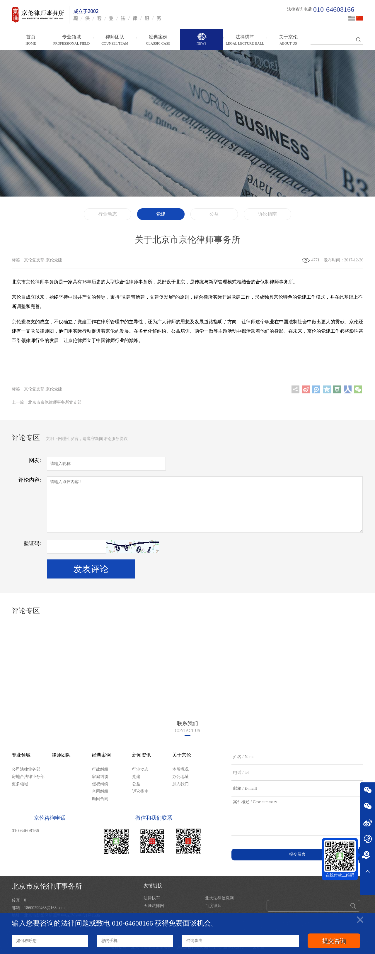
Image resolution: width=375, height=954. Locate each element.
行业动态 (107, 214)
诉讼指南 (267, 214)
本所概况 (180, 769)
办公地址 (180, 776)
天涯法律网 (154, 906)
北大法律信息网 (219, 898)
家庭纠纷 (100, 776)
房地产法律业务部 (28, 776)
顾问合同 (100, 798)
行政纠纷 (100, 769)
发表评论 (90, 569)
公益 (214, 214)
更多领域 (20, 784)
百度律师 (213, 906)
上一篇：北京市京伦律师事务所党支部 (46, 402)
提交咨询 (334, 941)
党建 (161, 214)
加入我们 (180, 784)
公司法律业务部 (26, 769)
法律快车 (152, 898)
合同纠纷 (100, 791)
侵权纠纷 (100, 784)
